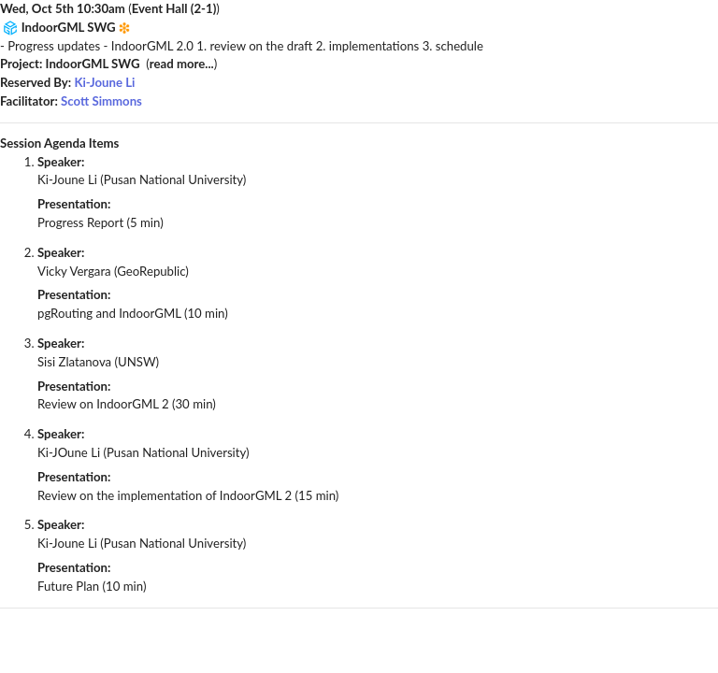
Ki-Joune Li (104, 82)
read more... (182, 63)
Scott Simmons (101, 100)
